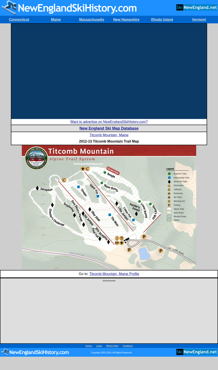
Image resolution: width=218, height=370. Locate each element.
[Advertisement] (47, 71)
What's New (112, 346)
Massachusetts (91, 19)
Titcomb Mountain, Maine (108, 135)
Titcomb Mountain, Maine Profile (114, 274)
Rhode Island (162, 19)
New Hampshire (126, 19)
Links (99, 346)
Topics (88, 346)
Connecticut (19, 19)
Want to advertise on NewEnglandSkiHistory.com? (109, 122)
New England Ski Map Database (108, 128)
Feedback (128, 346)
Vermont (199, 19)
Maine (56, 19)
